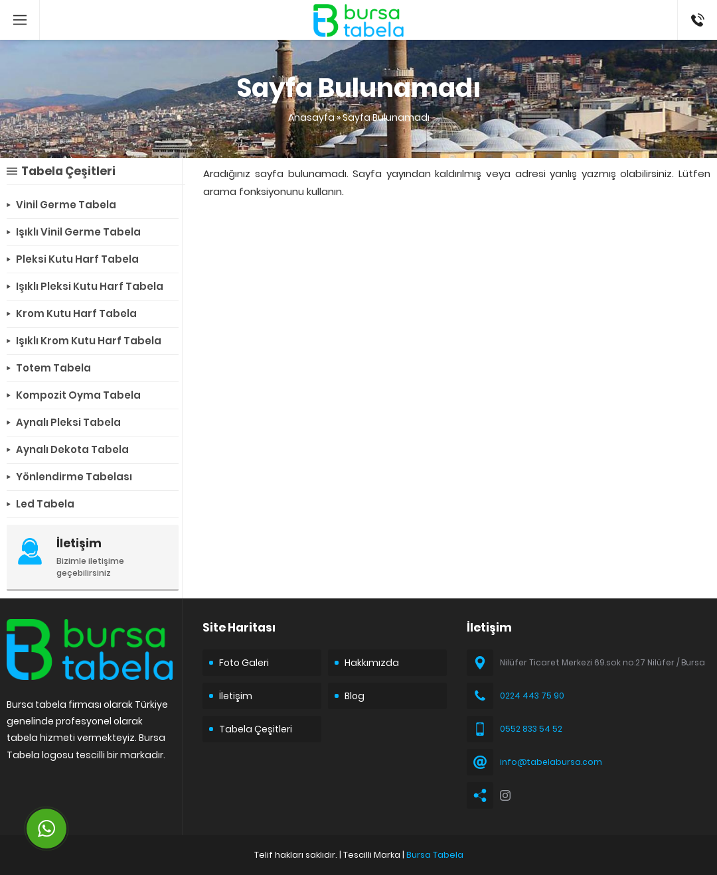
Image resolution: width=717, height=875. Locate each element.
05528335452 (697, 6)
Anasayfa (311, 117)
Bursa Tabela (434, 854)
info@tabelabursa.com (551, 762)
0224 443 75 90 (532, 695)
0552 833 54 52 (531, 728)
